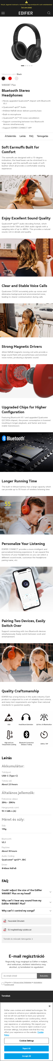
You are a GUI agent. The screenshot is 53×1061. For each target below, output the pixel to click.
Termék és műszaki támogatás (17, 939)
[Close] (49, 1006)
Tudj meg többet (26, 7)
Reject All (26, 1048)
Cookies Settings (26, 1041)
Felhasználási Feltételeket (23, 982)
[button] (22, 65)
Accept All (26, 1056)
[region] (26, 1031)
